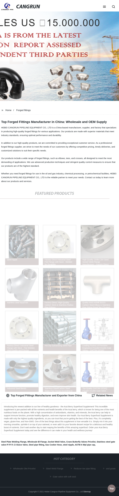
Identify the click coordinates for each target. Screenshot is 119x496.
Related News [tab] (102, 395)
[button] (104, 7)
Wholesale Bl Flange (37, 442)
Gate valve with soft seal (65, 476)
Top (112, 488)
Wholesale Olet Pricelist (25, 468)
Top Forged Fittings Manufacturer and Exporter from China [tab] (44, 395)
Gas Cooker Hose (53, 445)
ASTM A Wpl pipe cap (85, 445)
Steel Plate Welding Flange (13, 442)
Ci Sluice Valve (21, 445)
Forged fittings (23, 110)
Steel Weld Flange (55, 468)
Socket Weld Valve (56, 442)
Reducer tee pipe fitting (85, 468)
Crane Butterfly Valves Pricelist (81, 442)
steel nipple (68, 445)
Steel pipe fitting (36, 445)
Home (8, 110)
